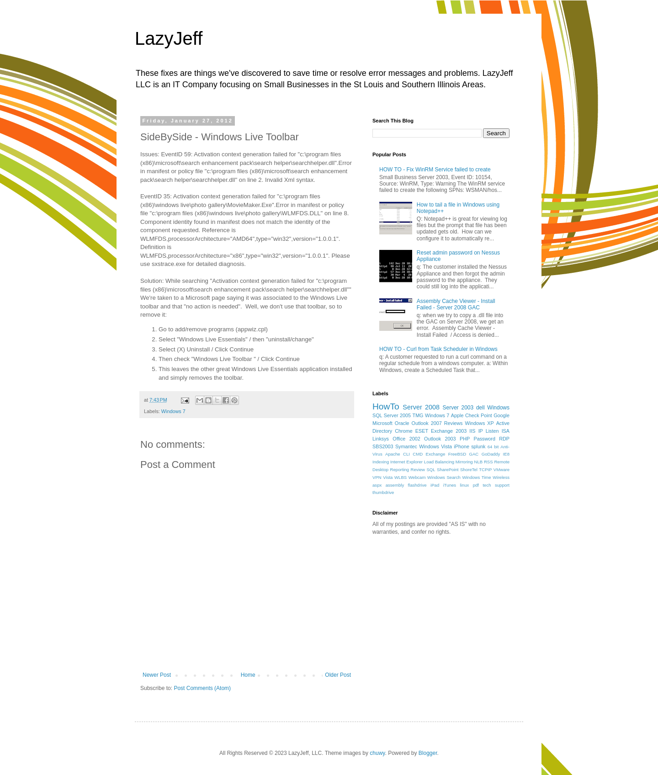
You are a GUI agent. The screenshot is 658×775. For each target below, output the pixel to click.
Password (484, 438)
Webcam (417, 477)
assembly (395, 485)
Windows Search (444, 477)
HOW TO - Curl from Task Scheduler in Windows (438, 349)
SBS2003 (382, 446)
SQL (430, 469)
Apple (457, 415)
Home (248, 675)
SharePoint (447, 469)
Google (501, 415)
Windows (498, 407)
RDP (504, 438)
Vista (388, 477)
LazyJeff (168, 38)
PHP (465, 438)
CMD (418, 454)
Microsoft (382, 423)
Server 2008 (421, 407)
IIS (472, 431)
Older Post (338, 675)
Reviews (453, 423)
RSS (488, 461)
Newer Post (157, 675)
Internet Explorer (406, 461)
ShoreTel (469, 469)
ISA (505, 431)
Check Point (478, 415)
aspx (377, 485)
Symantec (406, 446)
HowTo (385, 406)
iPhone (461, 446)
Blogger (428, 753)
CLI (406, 454)
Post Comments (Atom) (202, 688)
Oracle (402, 423)
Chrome (403, 431)
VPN (377, 477)
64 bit (493, 446)
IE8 (506, 454)
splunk (478, 446)
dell (480, 407)
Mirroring (464, 461)
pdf (476, 485)
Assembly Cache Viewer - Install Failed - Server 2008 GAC (456, 304)
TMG (418, 415)
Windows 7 (173, 411)
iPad (434, 485)
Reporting (399, 469)
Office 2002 (406, 438)
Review (418, 469)
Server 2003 (457, 407)
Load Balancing (439, 461)
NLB (478, 461)
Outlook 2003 (440, 438)
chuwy (377, 753)
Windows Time (476, 477)
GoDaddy (491, 454)
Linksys (380, 438)
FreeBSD (457, 454)
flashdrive (417, 485)
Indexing (380, 461)
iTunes (449, 485)
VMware (501, 469)
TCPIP (485, 469)
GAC (474, 454)
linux (464, 485)
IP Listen (488, 431)
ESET (421, 431)
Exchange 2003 (449, 431)
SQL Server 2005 (391, 415)
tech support (496, 485)
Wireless (501, 477)
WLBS (400, 477)
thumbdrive (383, 492)
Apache (392, 454)
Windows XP (479, 423)
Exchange (436, 454)
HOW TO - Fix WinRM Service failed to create (435, 169)
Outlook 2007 (427, 423)
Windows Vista (435, 446)
